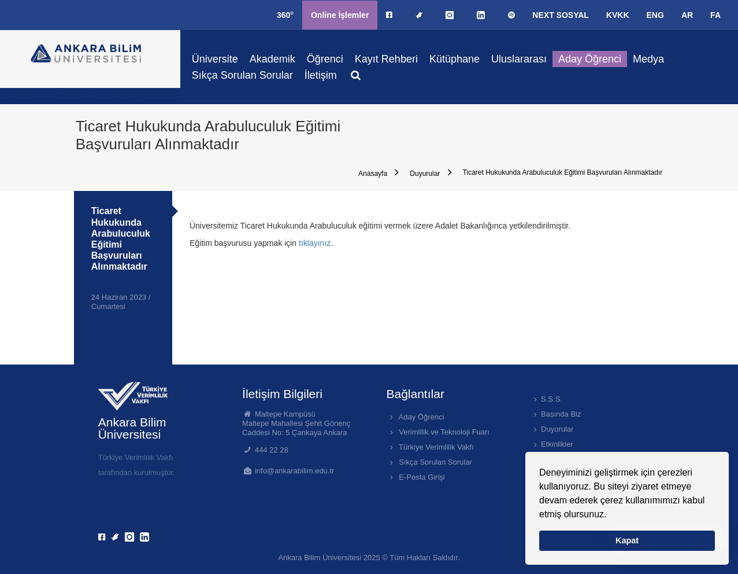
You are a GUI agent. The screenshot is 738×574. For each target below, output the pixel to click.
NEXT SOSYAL (560, 15)
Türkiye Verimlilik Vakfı (429, 447)
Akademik (272, 59)
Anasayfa (378, 172)
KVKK (617, 15)
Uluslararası (519, 59)
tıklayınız (315, 243)
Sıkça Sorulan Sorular (242, 75)
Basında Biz (556, 414)
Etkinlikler (552, 444)
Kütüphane (454, 59)
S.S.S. (546, 399)
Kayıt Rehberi (386, 59)
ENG (655, 15)
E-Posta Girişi (415, 477)
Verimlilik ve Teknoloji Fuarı (437, 432)
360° (285, 15)
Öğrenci (325, 59)
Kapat (627, 540)
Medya (648, 59)
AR (687, 15)
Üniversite (215, 59)
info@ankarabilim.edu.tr (294, 470)
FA (715, 15)
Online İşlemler (340, 15)
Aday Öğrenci (589, 59)
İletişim (321, 75)
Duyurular (430, 172)
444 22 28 (271, 450)
